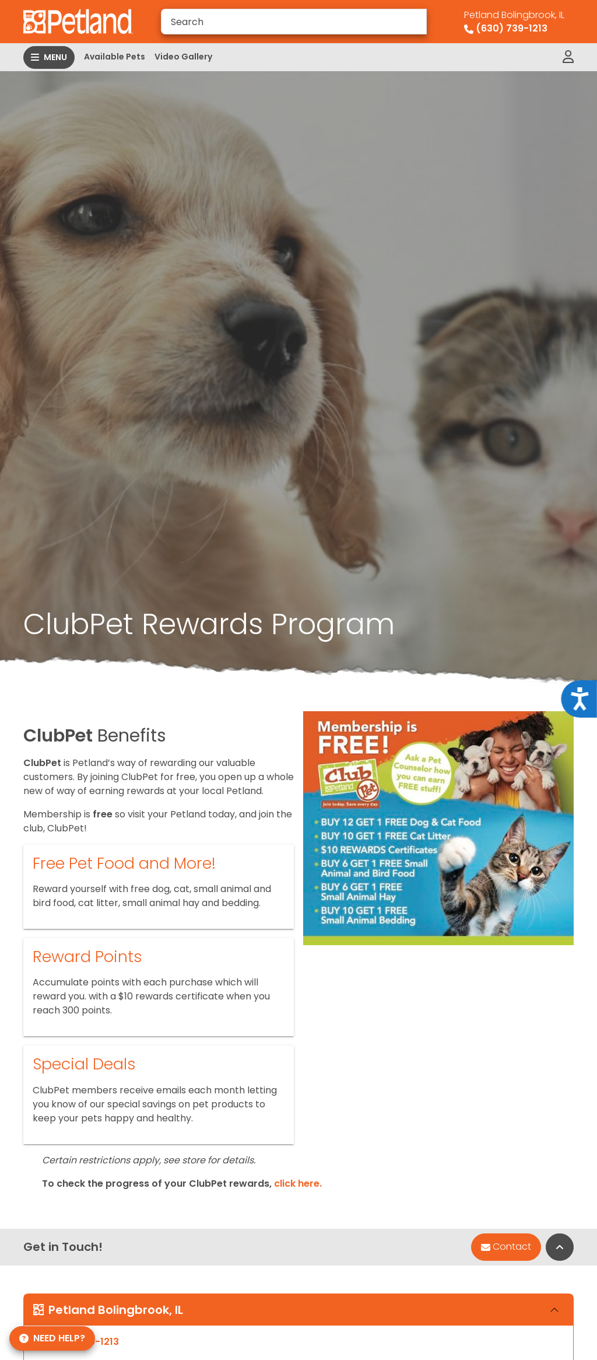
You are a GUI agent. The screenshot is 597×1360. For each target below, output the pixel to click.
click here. (298, 1183)
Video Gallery (183, 56)
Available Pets (114, 56)
